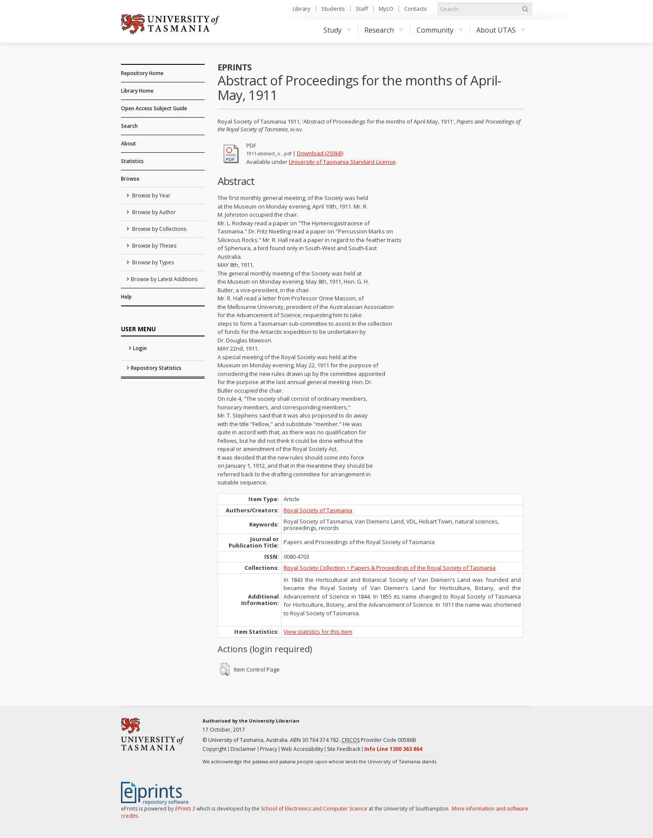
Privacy (268, 749)
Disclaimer (243, 749)
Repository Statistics (156, 368)
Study (337, 30)
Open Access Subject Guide (154, 108)
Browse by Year (150, 195)
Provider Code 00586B (379, 740)
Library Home (137, 90)
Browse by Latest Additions (164, 279)
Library (302, 8)
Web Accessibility (302, 749)
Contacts (415, 8)
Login (140, 348)
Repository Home (142, 73)
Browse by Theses (153, 245)
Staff (362, 8)
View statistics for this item (318, 631)
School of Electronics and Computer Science (314, 808)
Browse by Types (152, 262)
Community (440, 30)
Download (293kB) (320, 153)
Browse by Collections (158, 229)
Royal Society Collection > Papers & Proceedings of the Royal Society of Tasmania (390, 568)
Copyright (215, 749)
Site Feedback (343, 749)
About (128, 143)
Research (384, 30)
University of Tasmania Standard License (342, 162)
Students (333, 8)
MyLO (386, 8)
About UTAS (501, 30)
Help (126, 296)
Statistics (132, 161)
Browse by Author (153, 212)
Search (129, 126)
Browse (130, 178)
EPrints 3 (185, 808)
